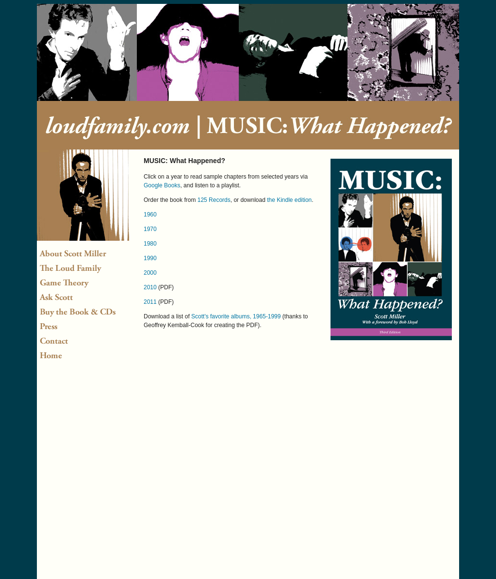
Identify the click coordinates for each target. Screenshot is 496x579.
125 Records (214, 200)
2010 (150, 287)
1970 (150, 229)
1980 (150, 243)
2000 (150, 272)
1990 (150, 258)
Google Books (162, 185)
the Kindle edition (289, 200)
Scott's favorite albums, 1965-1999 (236, 316)
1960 (150, 214)
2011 (150, 301)
